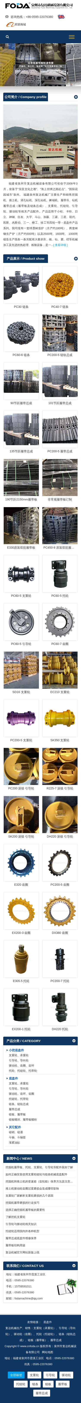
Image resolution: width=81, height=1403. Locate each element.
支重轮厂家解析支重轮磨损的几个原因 (29, 1195)
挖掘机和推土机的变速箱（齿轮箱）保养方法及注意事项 (41, 1181)
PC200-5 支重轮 (21, 740)
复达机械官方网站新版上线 (22, 1252)
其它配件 (15, 1127)
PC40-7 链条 (59, 307)
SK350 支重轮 (59, 740)
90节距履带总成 (21, 403)
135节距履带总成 (21, 451)
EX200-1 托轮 (21, 1029)
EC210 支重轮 (60, 692)
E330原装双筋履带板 (21, 547)
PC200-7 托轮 (60, 981)
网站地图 (47, 1352)
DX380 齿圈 (60, 933)
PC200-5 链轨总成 (60, 355)
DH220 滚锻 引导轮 (60, 836)
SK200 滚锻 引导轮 (21, 836)
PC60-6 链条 (21, 355)
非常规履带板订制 (60, 499)
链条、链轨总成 (19, 1104)
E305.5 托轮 (21, 981)
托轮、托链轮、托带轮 (23, 1070)
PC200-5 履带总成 (60, 451)
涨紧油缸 (14, 1142)
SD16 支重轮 (21, 692)
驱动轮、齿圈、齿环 (21, 1065)
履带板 (40, 64)
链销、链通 (16, 1132)
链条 (35, 1384)
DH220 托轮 (60, 1029)
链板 (48, 1384)
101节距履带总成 (59, 403)
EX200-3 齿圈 (21, 933)
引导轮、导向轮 (19, 1060)
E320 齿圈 (21, 884)
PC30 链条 (21, 307)
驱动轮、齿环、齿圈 (21, 1093)
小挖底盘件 (16, 1050)
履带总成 (14, 1109)
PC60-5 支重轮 (21, 595)
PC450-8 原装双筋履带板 (60, 547)
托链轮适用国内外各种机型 (22, 1231)
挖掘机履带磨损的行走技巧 (22, 1202)
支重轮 (34, 1375)
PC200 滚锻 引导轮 (21, 788)
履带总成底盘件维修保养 (21, 1238)
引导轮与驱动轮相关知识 (21, 1224)
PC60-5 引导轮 (21, 644)
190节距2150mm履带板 (21, 499)
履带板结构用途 (15, 1245)
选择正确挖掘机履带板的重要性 (25, 1209)
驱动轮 (66, 1375)
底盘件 (13, 1078)
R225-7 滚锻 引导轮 (60, 788)
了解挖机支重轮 (15, 1217)
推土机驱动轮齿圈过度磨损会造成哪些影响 (32, 1188)
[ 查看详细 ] (60, 245)
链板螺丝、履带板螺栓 (23, 1119)
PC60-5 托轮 (59, 595)
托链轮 (20, 1384)
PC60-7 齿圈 (59, 644)
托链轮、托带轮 (19, 1099)
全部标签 (16, 1375)
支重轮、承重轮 (19, 1055)
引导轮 (50, 1375)
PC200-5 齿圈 (60, 884)
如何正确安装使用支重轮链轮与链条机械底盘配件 (36, 1174)
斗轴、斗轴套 (17, 1137)
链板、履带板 (17, 1114)
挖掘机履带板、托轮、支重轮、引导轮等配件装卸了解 (39, 1167)
